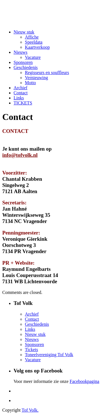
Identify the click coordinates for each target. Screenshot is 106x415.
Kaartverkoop (37, 47)
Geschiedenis (26, 67)
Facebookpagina (84, 381)
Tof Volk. (30, 410)
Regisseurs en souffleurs (47, 72)
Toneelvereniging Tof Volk (49, 354)
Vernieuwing (36, 77)
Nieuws (20, 52)
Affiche (32, 37)
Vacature (33, 57)
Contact (21, 92)
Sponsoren (23, 62)
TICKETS (23, 103)
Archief (20, 87)
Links (19, 97)
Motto (30, 82)
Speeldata (33, 42)
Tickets (31, 349)
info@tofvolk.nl (20, 155)
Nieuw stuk (24, 32)
